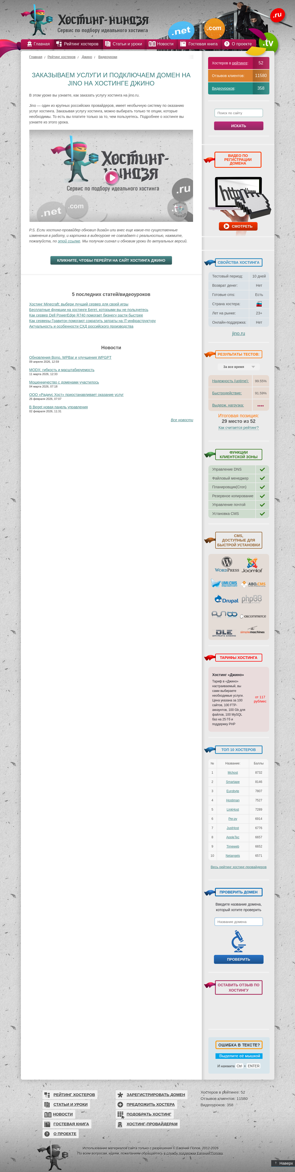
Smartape (233, 782)
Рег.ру (232, 819)
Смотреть (242, 226)
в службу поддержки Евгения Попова (193, 1153)
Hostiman (233, 800)
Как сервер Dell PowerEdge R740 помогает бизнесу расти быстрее (86, 315)
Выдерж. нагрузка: (228, 405)
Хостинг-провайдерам (152, 1124)
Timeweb (232, 846)
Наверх (284, 1163)
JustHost (233, 828)
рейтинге (239, 63)
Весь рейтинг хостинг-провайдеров (239, 867)
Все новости (182, 420)
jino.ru (238, 333)
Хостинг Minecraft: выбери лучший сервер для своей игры (79, 304)
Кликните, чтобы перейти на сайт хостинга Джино (111, 260)
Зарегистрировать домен (156, 1094)
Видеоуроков (223, 88)
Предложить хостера (151, 1104)
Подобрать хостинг (149, 1114)
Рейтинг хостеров (62, 57)
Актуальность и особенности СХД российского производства (81, 326)
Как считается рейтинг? (238, 427)
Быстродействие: (227, 393)
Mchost (233, 772)
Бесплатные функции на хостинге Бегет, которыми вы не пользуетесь (88, 310)
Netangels (233, 856)
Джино (87, 57)
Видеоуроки (107, 57)
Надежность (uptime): (230, 381)
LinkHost (233, 809)
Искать (238, 126)
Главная (35, 57)
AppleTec (232, 837)
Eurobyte (232, 791)
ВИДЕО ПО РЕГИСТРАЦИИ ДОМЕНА (238, 159)
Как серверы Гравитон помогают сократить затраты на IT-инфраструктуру (92, 321)
